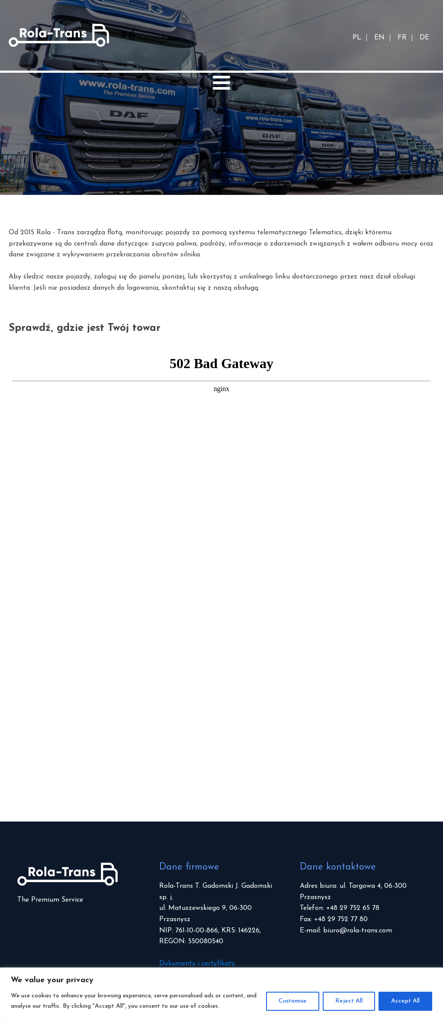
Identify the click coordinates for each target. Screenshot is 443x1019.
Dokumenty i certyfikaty (197, 963)
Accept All (405, 1001)
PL (357, 37)
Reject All (349, 1001)
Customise (293, 1001)
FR (402, 37)
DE (424, 37)
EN (379, 37)
